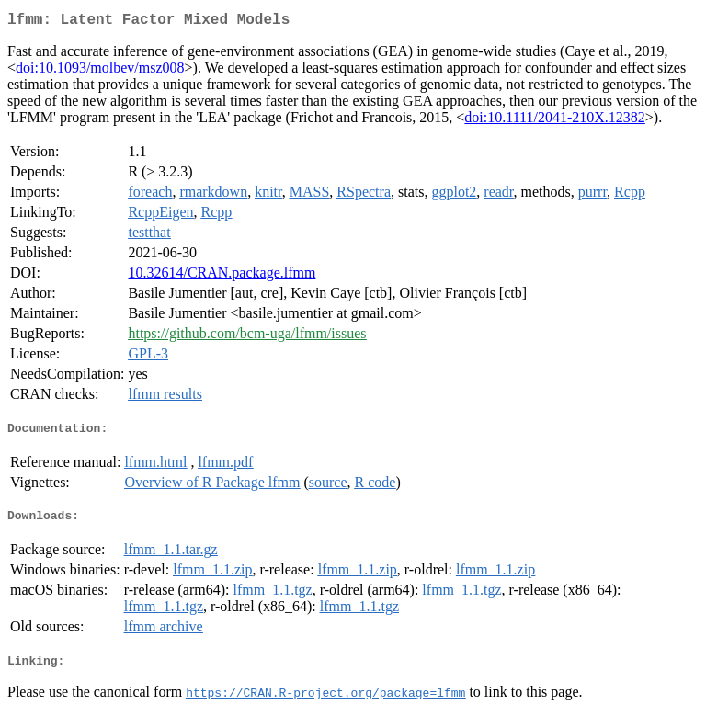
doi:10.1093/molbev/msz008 (100, 71)
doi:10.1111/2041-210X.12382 (554, 121)
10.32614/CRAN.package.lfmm (221, 276)
